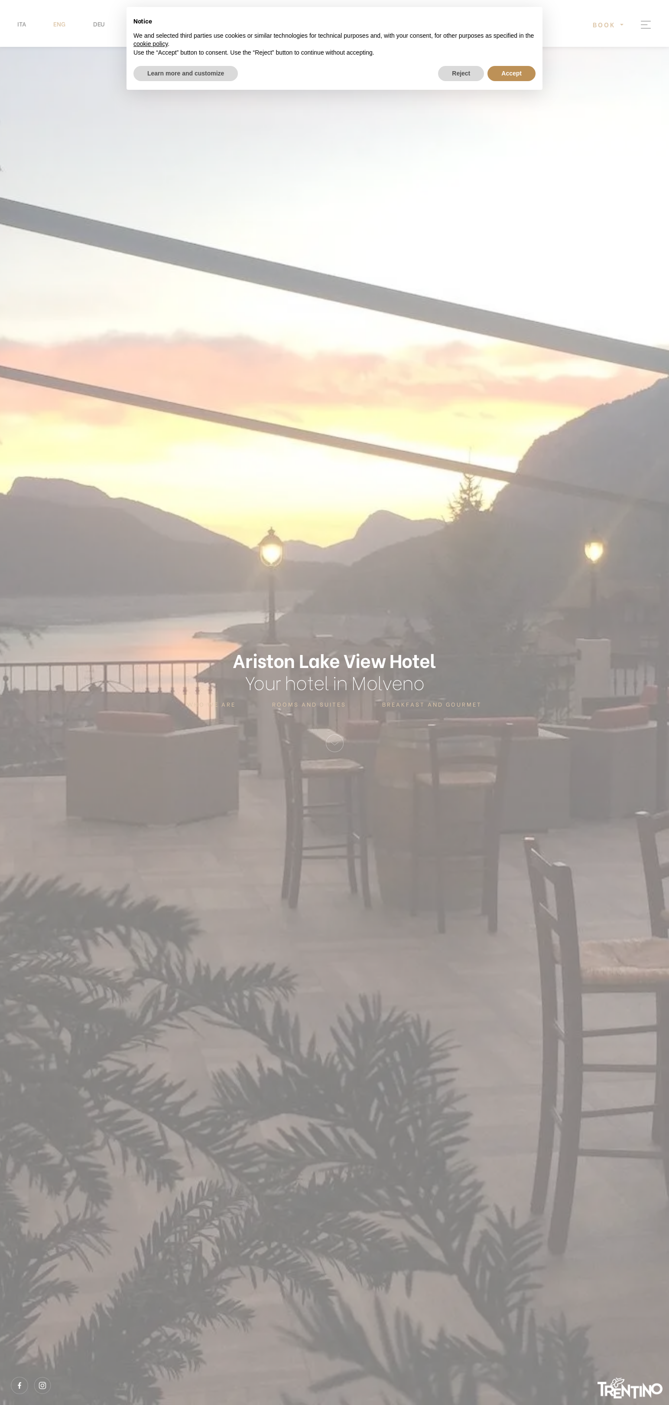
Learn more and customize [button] (185, 73)
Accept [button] (511, 73)
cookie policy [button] (150, 43)
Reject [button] (461, 73)
